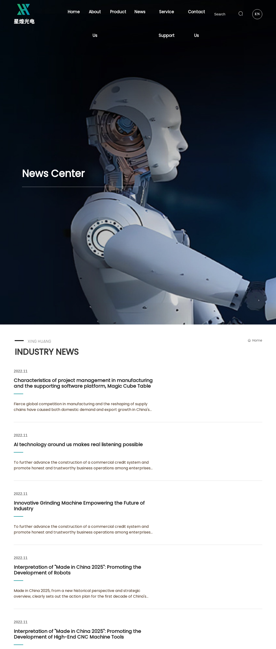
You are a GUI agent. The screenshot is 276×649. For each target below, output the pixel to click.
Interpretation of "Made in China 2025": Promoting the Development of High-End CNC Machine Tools (77, 634)
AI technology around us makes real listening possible (78, 444)
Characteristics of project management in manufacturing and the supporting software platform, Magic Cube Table (83, 383)
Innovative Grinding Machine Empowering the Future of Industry (79, 506)
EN (257, 14)
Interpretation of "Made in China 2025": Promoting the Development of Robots (77, 570)
